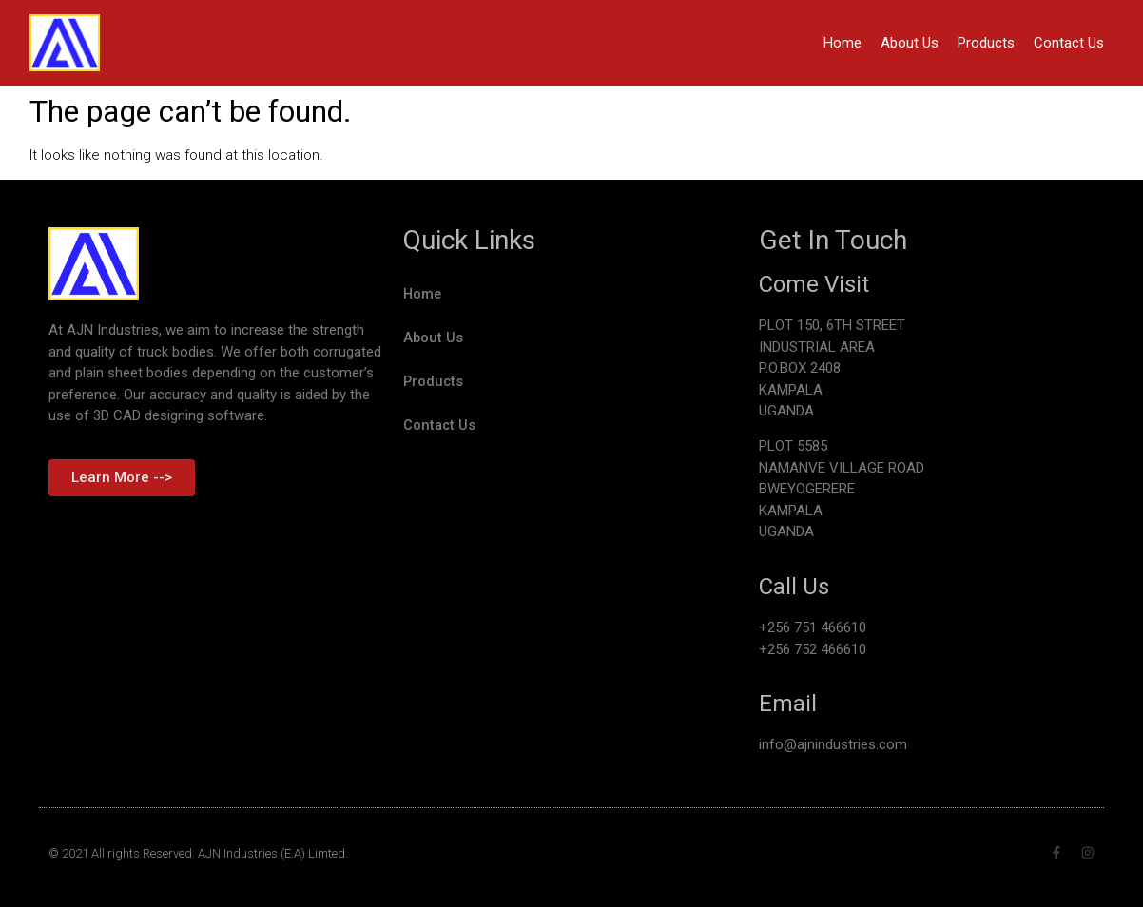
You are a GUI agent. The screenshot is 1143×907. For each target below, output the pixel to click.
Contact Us (1069, 42)
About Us (910, 42)
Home (842, 42)
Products (986, 42)
